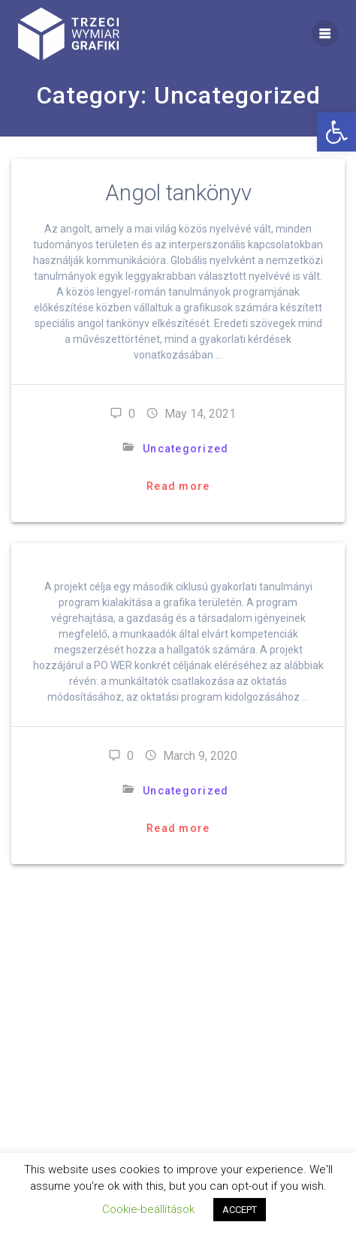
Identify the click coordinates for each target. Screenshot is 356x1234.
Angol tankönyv (178, 193)
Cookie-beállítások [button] (148, 1209)
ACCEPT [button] (239, 1209)
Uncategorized (185, 449)
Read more (178, 486)
